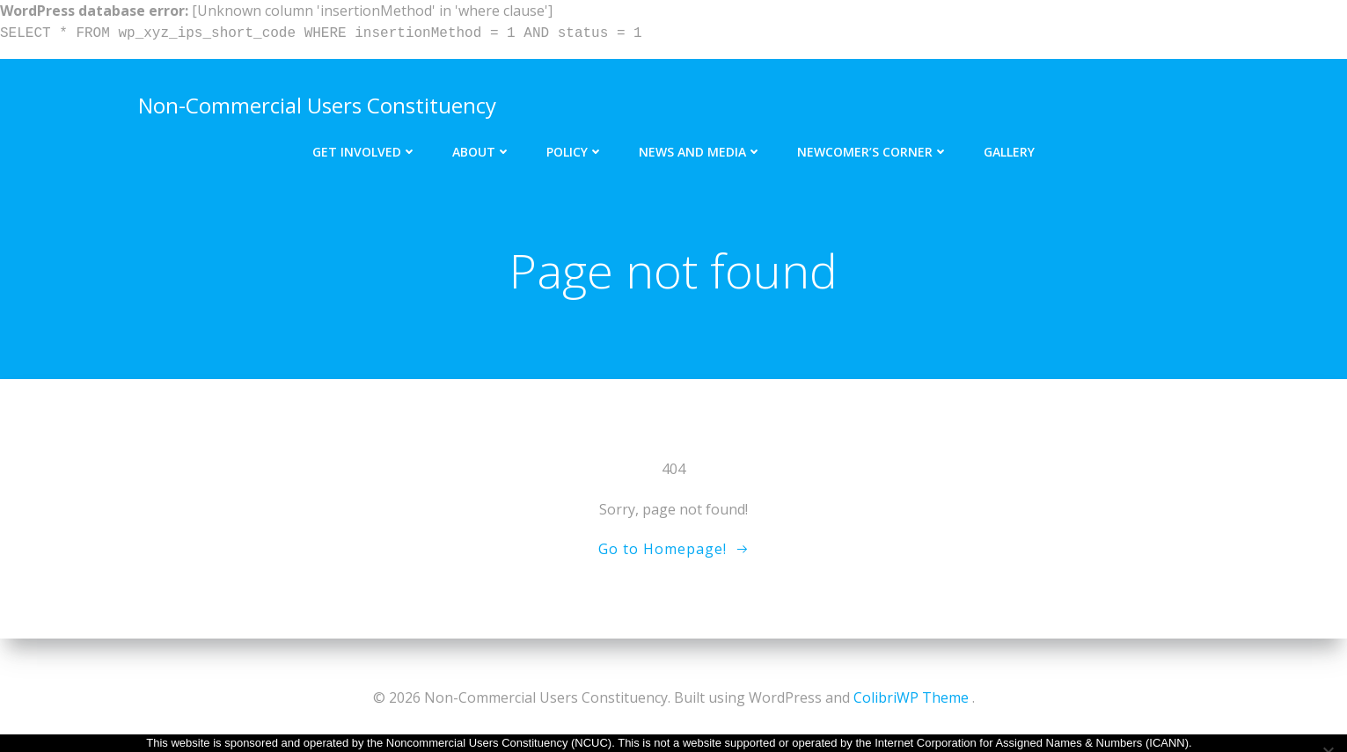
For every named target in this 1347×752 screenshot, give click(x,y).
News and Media (700, 138)
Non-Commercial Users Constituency (311, 98)
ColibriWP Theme (911, 699)
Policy (575, 138)
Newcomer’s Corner (872, 138)
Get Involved (364, 138)
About (481, 138)
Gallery (1009, 138)
